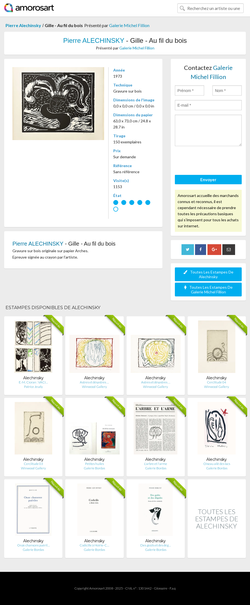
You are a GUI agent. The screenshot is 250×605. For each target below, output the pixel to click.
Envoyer (208, 179)
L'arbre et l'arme (155, 464)
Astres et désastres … (94, 382)
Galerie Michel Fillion (129, 25)
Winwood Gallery (94, 387)
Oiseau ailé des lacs (216, 464)
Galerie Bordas (94, 468)
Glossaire (160, 588)
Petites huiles (94, 464)
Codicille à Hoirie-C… (94, 545)
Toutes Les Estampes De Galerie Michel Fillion (208, 289)
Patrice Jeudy (33, 387)
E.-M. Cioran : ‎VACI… (33, 382)
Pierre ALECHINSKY (93, 40)
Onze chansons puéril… (33, 545)
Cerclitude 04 (216, 382)
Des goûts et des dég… (155, 545)
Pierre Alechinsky (23, 25)
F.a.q (173, 588)
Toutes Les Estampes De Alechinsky (208, 274)
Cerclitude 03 (33, 464)
